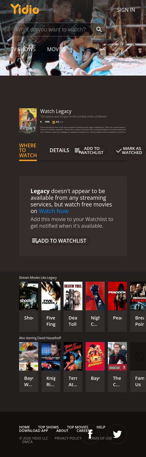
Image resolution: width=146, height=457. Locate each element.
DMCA (27, 441)
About (62, 430)
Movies (56, 49)
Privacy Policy (68, 438)
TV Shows (23, 49)
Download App (33, 430)
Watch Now (54, 211)
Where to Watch (28, 150)
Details (59, 150)
